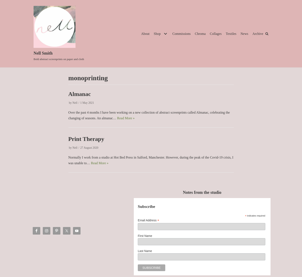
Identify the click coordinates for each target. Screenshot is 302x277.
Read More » (126, 118)
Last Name (145, 251)
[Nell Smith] (59, 34)
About (145, 33)
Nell (75, 102)
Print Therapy (86, 139)
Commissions (181, 33)
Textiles (231, 33)
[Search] (266, 33)
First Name (145, 236)
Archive (257, 33)
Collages (216, 33)
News (244, 33)
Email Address (148, 220)
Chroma (200, 33)
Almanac (79, 94)
